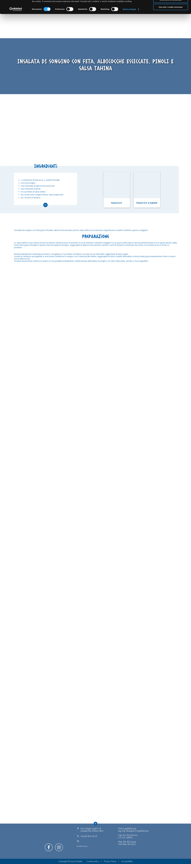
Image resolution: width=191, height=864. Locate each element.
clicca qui (96, 12)
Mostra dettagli (129, 23)
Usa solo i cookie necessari (171, 20)
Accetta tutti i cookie (171, 6)
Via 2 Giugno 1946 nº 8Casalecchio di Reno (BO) (91, 829)
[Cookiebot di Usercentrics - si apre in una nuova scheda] (15, 22)
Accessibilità (126, 861)
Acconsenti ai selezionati (170, 13)
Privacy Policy (110, 861)
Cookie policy (93, 861)
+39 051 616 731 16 (88, 836)
